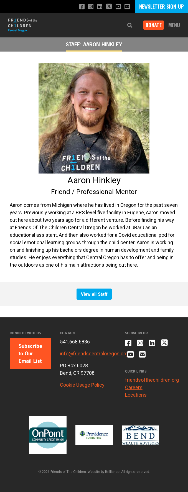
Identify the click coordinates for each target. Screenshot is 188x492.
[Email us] (127, 6)
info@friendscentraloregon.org (94, 353)
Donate (154, 25)
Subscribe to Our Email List (30, 353)
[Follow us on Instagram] (90, 6)
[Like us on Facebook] (82, 6)
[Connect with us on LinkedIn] (99, 6)
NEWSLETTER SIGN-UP (161, 6)
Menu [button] (174, 25)
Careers (134, 387)
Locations (136, 395)
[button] (129, 25)
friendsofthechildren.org (152, 380)
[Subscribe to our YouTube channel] (118, 6)
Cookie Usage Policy (82, 385)
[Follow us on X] (109, 7)
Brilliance (112, 472)
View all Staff (94, 294)
